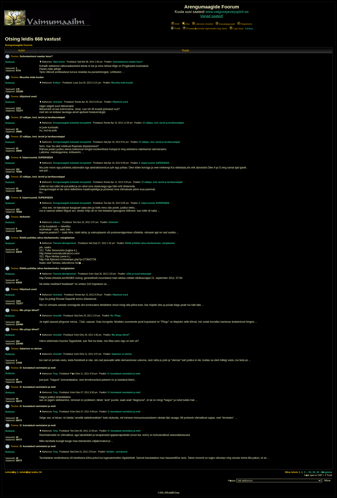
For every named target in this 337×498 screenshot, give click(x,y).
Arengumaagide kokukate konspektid (72, 123)
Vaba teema (59, 62)
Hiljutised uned (28, 96)
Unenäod (57, 102)
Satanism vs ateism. (31, 348)
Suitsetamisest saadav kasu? (36, 56)
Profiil (175, 28)
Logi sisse (237, 28)
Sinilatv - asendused (116, 452)
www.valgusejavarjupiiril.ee (227, 12)
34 (317, 472)
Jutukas (249, 28)
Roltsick (10, 62)
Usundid (57, 315)
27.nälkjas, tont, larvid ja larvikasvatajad (42, 117)
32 (310, 472)
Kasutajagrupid (225, 24)
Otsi (186, 24)
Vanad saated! (211, 16)
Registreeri (244, 24)
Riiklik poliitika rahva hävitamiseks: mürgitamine (47, 237)
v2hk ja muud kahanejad (138, 274)
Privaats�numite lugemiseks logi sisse (205, 28)
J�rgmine (326, 472)
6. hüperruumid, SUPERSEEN (36, 157)
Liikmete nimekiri (202, 24)
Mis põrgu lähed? (29, 310)
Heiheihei (25, 216)
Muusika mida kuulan (32, 77)
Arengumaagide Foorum (18, 45)
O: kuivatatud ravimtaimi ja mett (38, 367)
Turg (55, 373)
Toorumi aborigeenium (64, 243)
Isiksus (56, 222)
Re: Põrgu (115, 315)
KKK (175, 24)
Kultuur (57, 83)
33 (313, 472)
